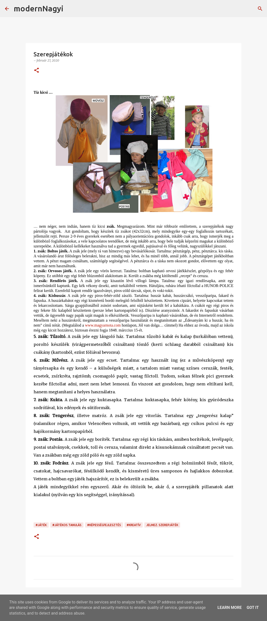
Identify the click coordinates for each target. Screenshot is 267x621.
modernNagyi (38, 8)
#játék (41, 525)
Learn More (229, 607)
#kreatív (134, 525)
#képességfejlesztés (104, 525)
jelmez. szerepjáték (162, 525)
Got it (253, 607)
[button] (36, 70)
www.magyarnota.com (103, 325)
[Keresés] (70, 9)
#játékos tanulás (66, 525)
